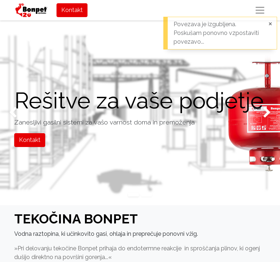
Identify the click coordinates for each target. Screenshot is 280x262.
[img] (11, 112)
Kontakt (72, 10)
